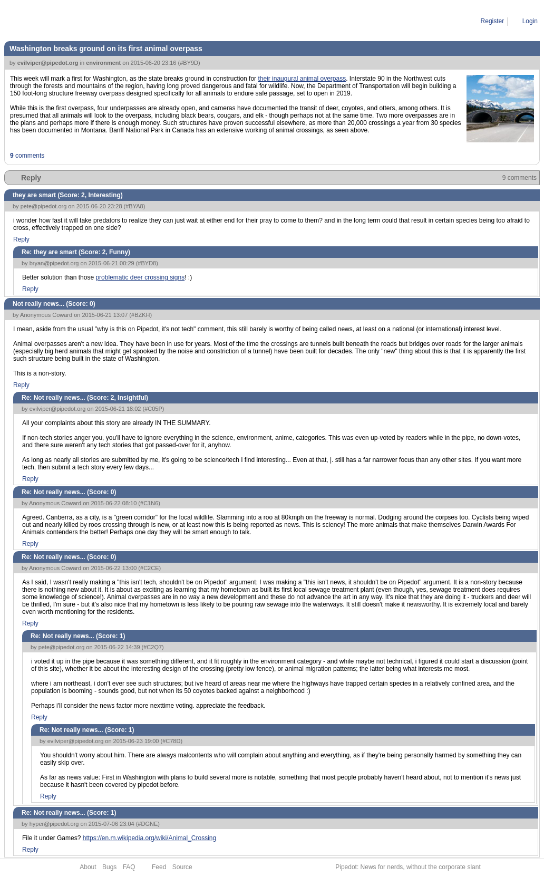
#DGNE (148, 824)
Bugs (109, 867)
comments (27, 155)
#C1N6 (149, 503)
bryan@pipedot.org (54, 263)
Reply (31, 178)
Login (530, 21)
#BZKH (140, 315)
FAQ (129, 867)
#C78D (171, 741)
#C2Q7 (152, 647)
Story (51, 21)
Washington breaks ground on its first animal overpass (182, 21)
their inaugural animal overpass (302, 78)
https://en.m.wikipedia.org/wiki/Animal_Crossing (149, 838)
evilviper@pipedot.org (48, 63)
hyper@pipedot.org (54, 824)
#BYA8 (134, 206)
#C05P (153, 409)
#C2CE (149, 568)
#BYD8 (147, 263)
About (88, 867)
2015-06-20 (82, 21)
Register (492, 21)
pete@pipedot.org (44, 206)
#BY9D (189, 63)
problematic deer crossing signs (139, 277)
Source (182, 867)
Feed (159, 867)
